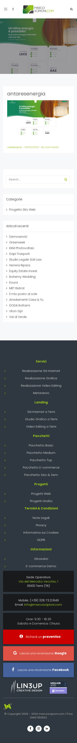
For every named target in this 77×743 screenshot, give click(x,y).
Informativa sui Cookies (41, 532)
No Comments (50, 147)
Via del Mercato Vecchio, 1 (38, 581)
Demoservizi (18, 237)
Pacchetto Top (41, 460)
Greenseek (17, 242)
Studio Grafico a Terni (41, 419)
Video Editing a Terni (41, 426)
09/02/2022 (31, 147)
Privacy (41, 525)
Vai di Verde (18, 317)
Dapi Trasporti (19, 254)
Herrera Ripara (19, 265)
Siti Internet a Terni (41, 412)
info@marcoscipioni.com (43, 604)
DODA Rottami (19, 305)
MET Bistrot (17, 288)
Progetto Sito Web (22, 210)
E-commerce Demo (41, 566)
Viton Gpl (16, 311)
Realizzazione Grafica (41, 378)
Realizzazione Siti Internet (41, 371)
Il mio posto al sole (23, 294)
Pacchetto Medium (41, 453)
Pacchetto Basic (41, 445)
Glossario (41, 559)
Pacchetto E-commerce (41, 467)
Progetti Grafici (41, 501)
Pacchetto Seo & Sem (41, 475)
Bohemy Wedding (22, 277)
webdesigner (15, 147)
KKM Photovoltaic (21, 248)
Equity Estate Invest (23, 271)
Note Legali (41, 518)
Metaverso (41, 393)
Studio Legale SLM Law (25, 259)
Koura (13, 282)
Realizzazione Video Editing (41, 385)
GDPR (41, 540)
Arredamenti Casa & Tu (26, 300)
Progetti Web (41, 493)
